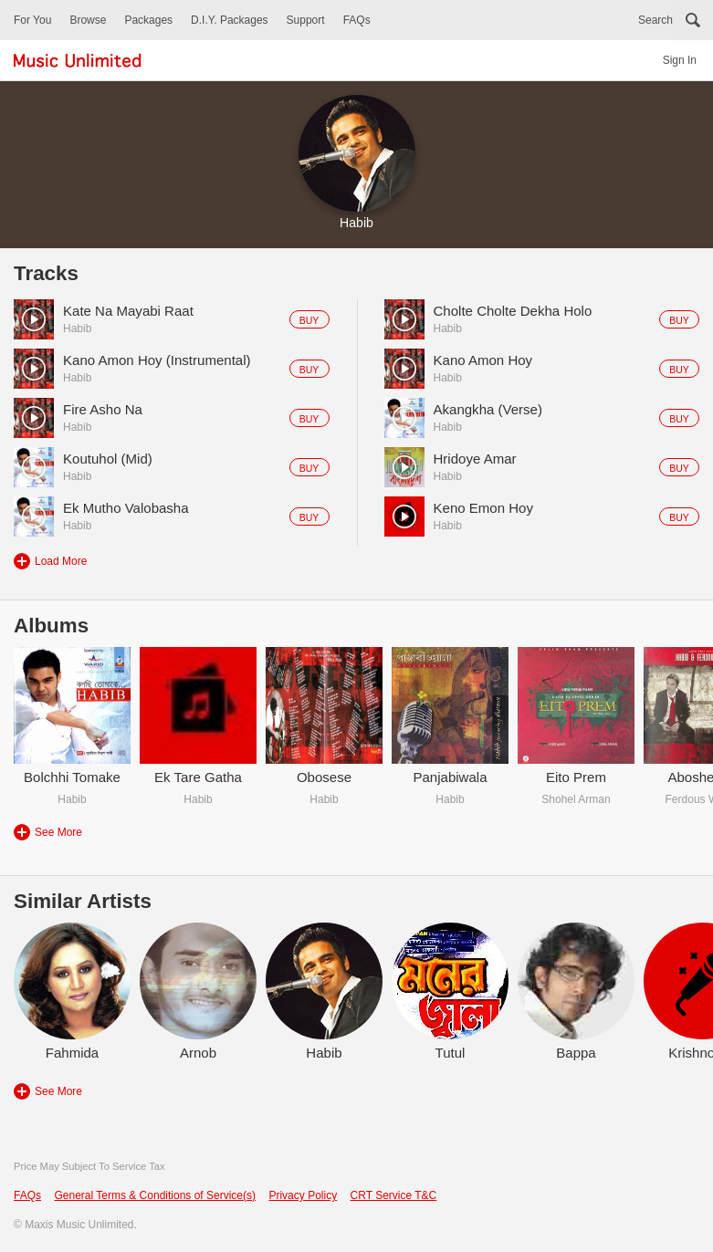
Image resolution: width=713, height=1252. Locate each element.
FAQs (357, 20)
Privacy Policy (302, 1195)
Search (655, 20)
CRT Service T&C (394, 1195)
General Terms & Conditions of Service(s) (155, 1195)
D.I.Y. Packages (229, 20)
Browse (87, 20)
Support (306, 20)
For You (32, 20)
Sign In (680, 60)
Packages (148, 20)
